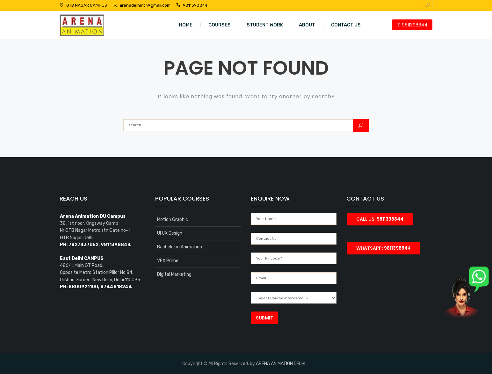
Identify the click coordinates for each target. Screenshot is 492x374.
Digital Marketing (174, 274)
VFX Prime (167, 260)
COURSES (219, 25)
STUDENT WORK (265, 25)
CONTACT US (346, 25)
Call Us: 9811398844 (379, 219)
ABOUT (307, 25)
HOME (185, 25)
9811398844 (195, 5)
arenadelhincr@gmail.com (144, 5)
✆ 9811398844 (412, 25)
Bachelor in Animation (179, 247)
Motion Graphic (172, 219)
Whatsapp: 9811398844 (383, 248)
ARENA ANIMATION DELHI (280, 363)
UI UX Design (169, 233)
